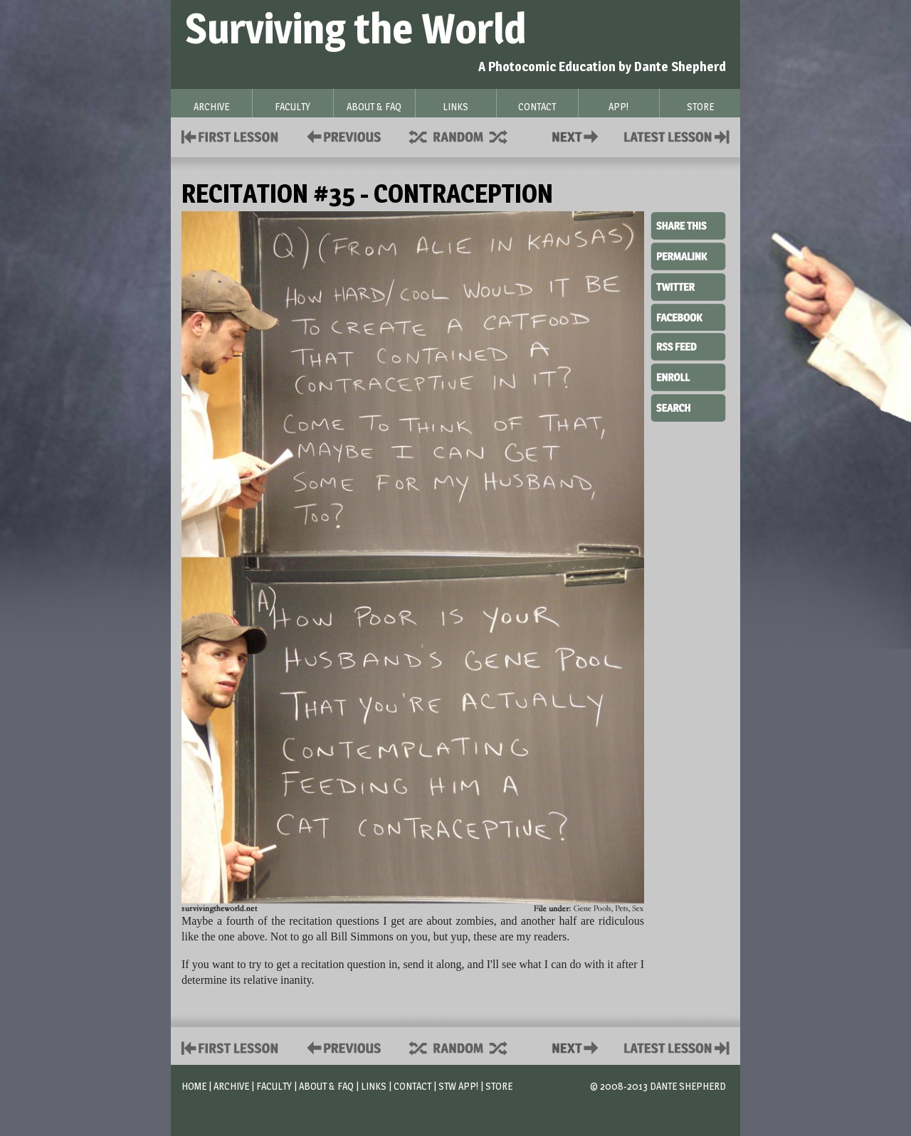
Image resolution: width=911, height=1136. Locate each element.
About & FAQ (326, 1086)
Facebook (688, 316)
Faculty (274, 1086)
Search (688, 406)
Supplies (467, 135)
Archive (231, 1086)
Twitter (688, 286)
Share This (688, 226)
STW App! (458, 1086)
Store (498, 1086)
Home (193, 1086)
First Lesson (230, 135)
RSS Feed (688, 346)
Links (373, 1086)
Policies (341, 135)
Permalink (688, 256)
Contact (578, 135)
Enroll (688, 376)
